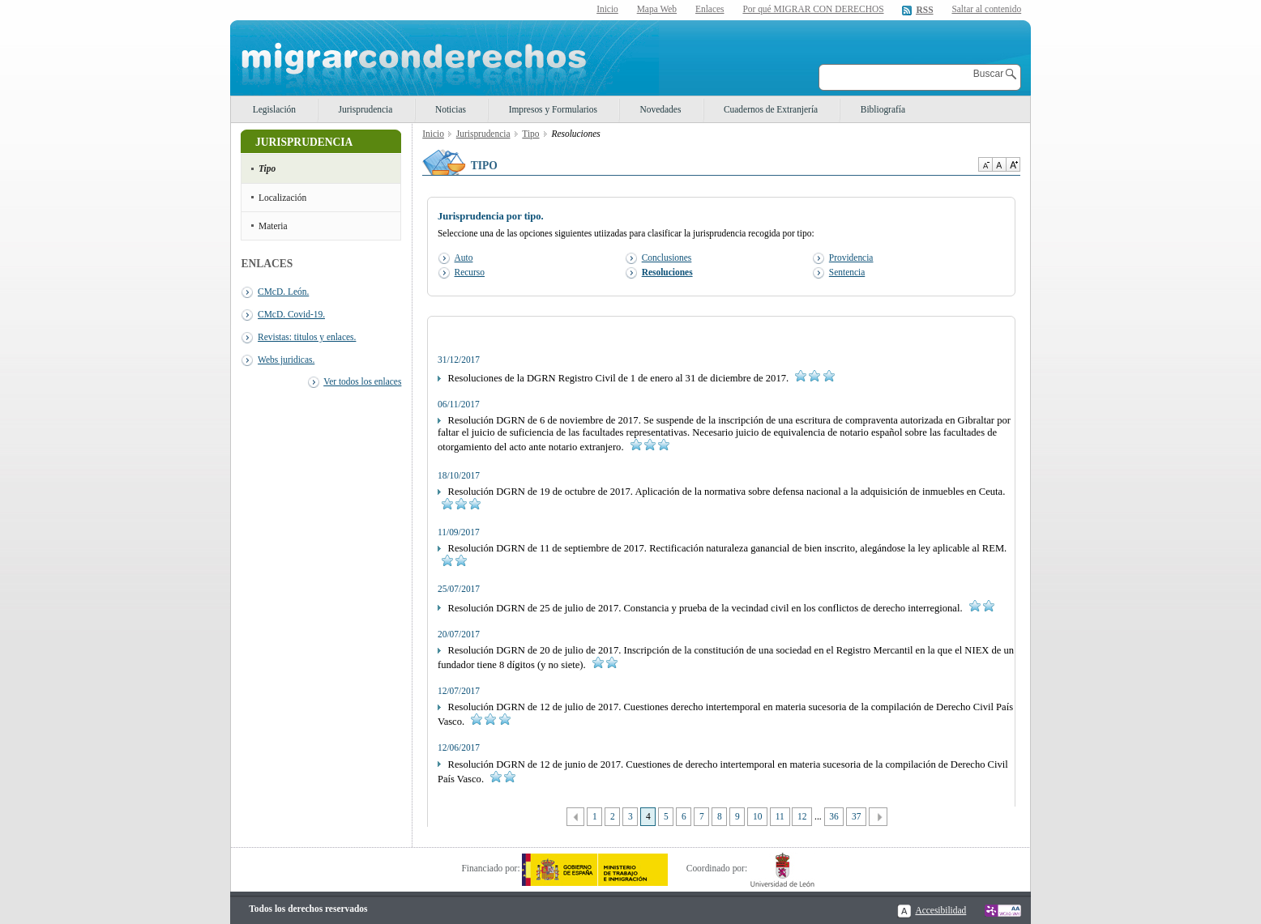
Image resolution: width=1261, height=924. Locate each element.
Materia (273, 226)
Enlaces (710, 9)
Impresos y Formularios (553, 109)
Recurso (470, 272)
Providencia (851, 257)
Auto (464, 257)
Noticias (450, 109)
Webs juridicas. (286, 359)
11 (780, 816)
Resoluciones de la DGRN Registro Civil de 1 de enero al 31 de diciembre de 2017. (636, 378)
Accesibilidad (940, 910)
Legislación (274, 109)
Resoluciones (667, 272)
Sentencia (847, 272)
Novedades (661, 109)
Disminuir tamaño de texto (985, 164)
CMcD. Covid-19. (291, 314)
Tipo (267, 168)
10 (757, 816)
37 (856, 816)
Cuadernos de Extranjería (771, 109)
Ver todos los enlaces (362, 381)
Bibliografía (883, 109)
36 (833, 816)
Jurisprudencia (366, 109)
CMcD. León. (283, 291)
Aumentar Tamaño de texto (1013, 164)
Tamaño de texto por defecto (999, 164)
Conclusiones (667, 257)
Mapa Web (657, 9)
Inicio (607, 9)
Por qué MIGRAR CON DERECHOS (812, 9)
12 (801, 816)
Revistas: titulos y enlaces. (307, 337)
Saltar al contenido (986, 9)
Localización (282, 197)
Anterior (575, 816)
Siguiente (878, 816)
